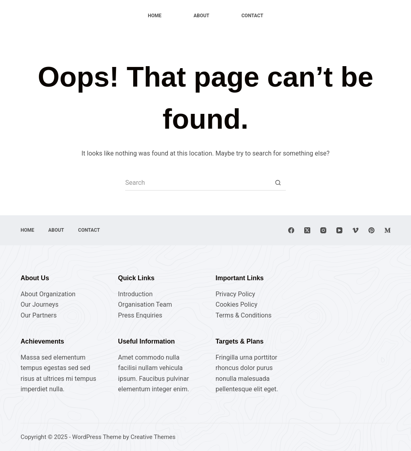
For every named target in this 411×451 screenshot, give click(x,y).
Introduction (135, 294)
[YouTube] (339, 230)
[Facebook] (291, 230)
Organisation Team (145, 304)
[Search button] (278, 183)
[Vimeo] (355, 230)
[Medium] (388, 230)
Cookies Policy (236, 304)
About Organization (47, 294)
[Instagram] (323, 230)
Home (154, 15)
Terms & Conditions (244, 315)
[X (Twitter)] (307, 230)
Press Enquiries (140, 315)
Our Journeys (39, 304)
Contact (252, 15)
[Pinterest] (371, 230)
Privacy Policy (235, 294)
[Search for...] (197, 183)
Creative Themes (152, 437)
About (201, 15)
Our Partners (38, 315)
